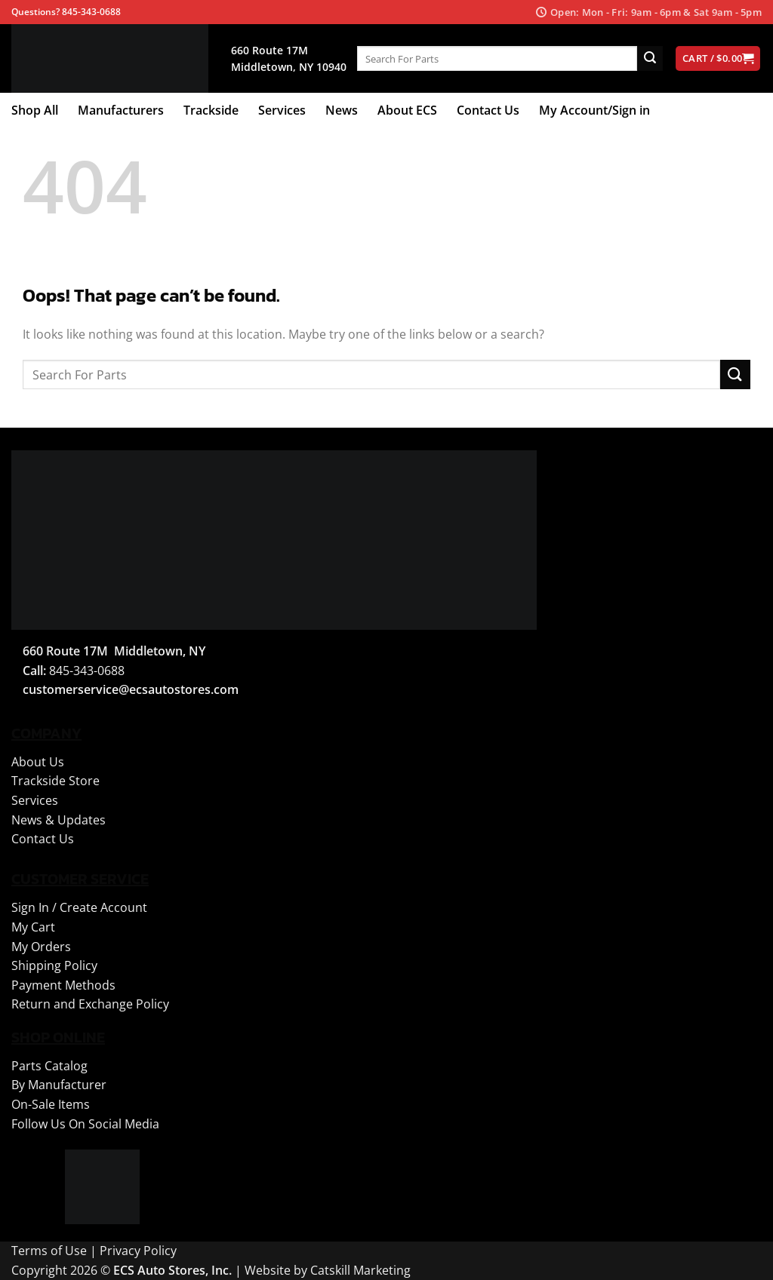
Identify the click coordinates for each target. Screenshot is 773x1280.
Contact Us (488, 110)
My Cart (33, 927)
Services (282, 110)
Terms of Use (49, 1250)
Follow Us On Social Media (85, 1124)
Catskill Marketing (360, 1270)
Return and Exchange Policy (90, 1004)
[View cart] (718, 58)
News (341, 110)
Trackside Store (55, 780)
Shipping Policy (54, 965)
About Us (37, 762)
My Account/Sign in (594, 110)
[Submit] (650, 59)
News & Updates (58, 820)
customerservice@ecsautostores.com (131, 689)
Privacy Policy (138, 1250)
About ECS (407, 110)
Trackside (211, 110)
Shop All (34, 110)
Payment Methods (63, 985)
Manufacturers (121, 110)
